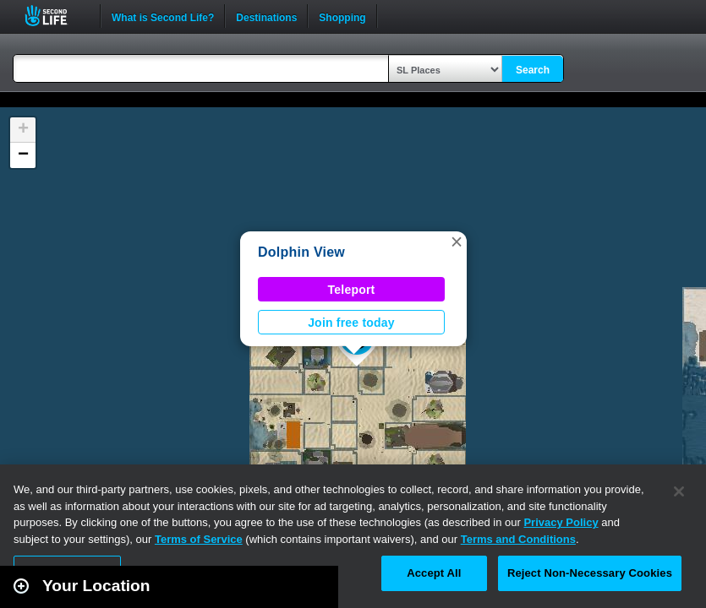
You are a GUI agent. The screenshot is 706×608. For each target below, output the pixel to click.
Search (533, 70)
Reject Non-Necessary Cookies (589, 573)
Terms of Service (199, 539)
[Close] (679, 491)
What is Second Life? (163, 16)
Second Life (55, 15)
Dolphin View (301, 252)
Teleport (351, 289)
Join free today (351, 322)
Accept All (434, 573)
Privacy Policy (560, 522)
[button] (456, 241)
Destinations (266, 16)
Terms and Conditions (518, 539)
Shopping (342, 16)
